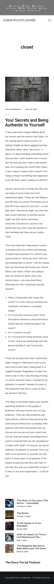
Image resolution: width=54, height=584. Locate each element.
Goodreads (38, 6)
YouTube (32, 8)
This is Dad (34, 10)
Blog (7, 114)
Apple (43, 8)
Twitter (26, 6)
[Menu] (48, 20)
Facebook (14, 6)
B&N (22, 8)
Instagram (20, 10)
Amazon (11, 8)
